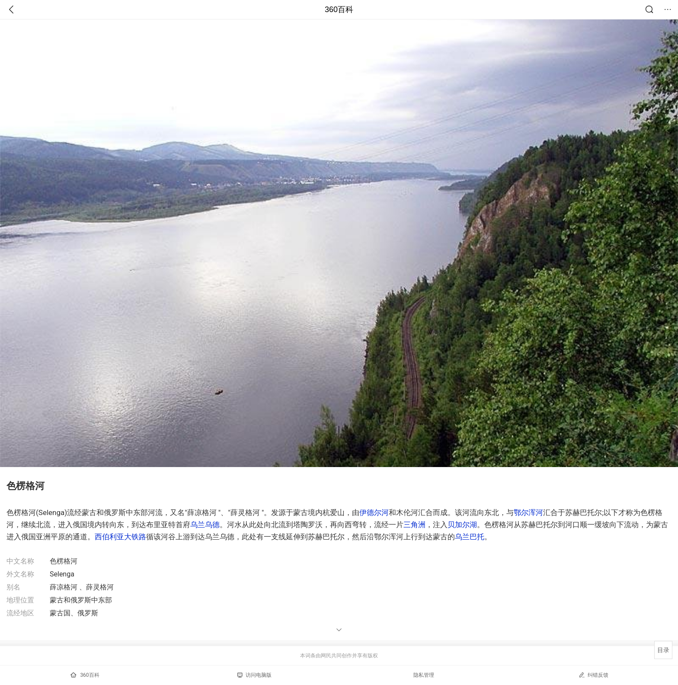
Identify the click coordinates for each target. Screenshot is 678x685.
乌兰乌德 (205, 524)
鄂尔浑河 (528, 512)
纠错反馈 (593, 675)
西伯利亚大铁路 (120, 536)
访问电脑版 (254, 675)
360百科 (339, 9)
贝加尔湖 (462, 524)
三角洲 (414, 524)
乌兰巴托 (469, 536)
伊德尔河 (374, 512)
